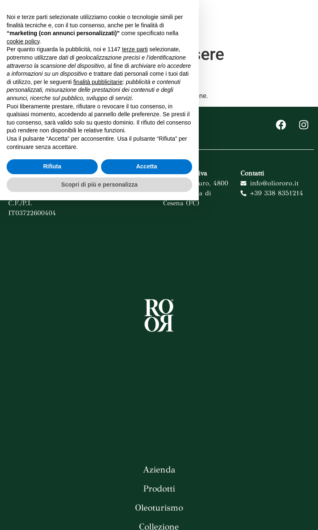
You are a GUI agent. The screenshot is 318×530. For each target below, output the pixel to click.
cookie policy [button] (23, 371)
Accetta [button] (146, 496)
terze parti (135, 379)
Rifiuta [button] (52, 496)
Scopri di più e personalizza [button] (99, 514)
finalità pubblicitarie (98, 411)
